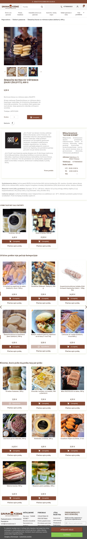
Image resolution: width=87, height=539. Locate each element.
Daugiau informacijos (11, 536)
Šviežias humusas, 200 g (14, 391)
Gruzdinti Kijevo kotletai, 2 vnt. (72, 438)
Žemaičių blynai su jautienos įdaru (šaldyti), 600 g (14, 335)
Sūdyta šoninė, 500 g (14, 486)
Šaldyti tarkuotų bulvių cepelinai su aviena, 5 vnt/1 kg (43, 335)
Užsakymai (57, 523)
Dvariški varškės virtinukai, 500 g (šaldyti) (43, 392)
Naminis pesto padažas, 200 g (43, 486)
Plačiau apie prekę (14, 246)
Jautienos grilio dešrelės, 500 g (14, 438)
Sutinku (67, 535)
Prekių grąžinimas (44, 521)
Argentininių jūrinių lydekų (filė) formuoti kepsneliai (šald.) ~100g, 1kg (72, 288)
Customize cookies (25, 536)
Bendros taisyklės (29, 521)
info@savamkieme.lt (8, 524)
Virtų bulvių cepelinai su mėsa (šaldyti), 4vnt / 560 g (14, 287)
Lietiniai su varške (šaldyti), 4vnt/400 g (72, 335)
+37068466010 (16, 519)
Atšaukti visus (67, 530)
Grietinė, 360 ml (14, 233)
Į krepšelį (34, 117)
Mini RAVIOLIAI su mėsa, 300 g (72, 391)
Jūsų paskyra (57, 514)
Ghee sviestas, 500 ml (43, 233)
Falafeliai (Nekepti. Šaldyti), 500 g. (43, 287)
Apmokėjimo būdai (44, 525)
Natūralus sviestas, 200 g (43, 438)
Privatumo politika (44, 523)
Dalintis (12, 123)
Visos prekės (48, 170)
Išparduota (43, 347)
